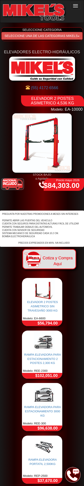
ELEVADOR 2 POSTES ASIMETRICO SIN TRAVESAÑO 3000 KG (42, 306)
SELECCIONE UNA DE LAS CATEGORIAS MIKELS (42, 36)
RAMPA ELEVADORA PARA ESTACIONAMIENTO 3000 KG (42, 411)
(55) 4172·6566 (44, 88)
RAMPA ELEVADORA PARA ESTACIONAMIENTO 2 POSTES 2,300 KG (42, 359)
